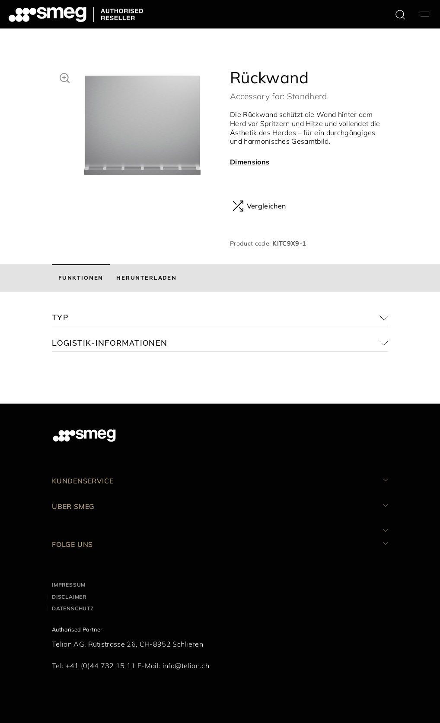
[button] (64, 76)
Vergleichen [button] (259, 205)
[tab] (81, 278)
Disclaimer (69, 597)
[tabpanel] (142, 127)
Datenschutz (73, 608)
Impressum (69, 584)
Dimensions (249, 162)
